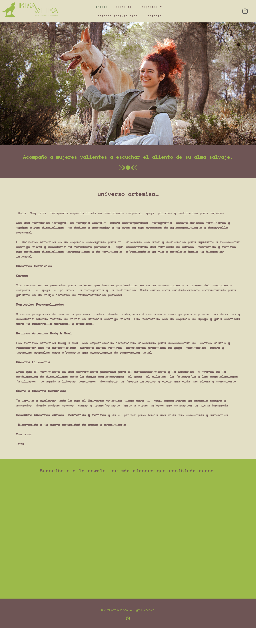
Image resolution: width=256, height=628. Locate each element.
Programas (151, 6)
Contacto (154, 15)
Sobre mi (124, 6)
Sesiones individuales (117, 15)
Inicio (102, 6)
